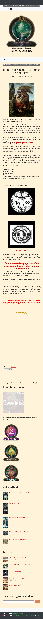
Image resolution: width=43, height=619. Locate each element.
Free (16, 76)
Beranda (24, 383)
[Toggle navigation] (36, 2)
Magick (21, 76)
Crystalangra (9, 2)
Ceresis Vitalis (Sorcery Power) (18, 539)
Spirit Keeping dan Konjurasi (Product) (20, 493)
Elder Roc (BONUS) (15, 585)
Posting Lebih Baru (9, 383)
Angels (12, 76)
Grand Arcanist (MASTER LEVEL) (18, 531)
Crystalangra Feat (17, 615)
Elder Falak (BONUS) (15, 571)
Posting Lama (35, 383)
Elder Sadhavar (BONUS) (16, 578)
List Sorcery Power (14, 503)
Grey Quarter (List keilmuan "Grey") (19, 517)
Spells (31, 76)
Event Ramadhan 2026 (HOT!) (18, 557)
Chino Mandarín (29, 615)
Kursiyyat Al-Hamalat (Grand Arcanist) (21, 564)
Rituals (26, 76)
